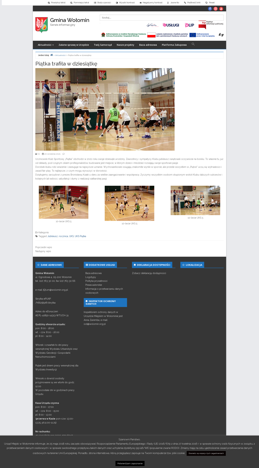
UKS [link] (71, 236)
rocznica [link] (63, 236)
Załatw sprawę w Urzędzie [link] (74, 44)
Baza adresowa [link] (148, 44)
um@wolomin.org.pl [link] (57, 290)
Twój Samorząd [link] (103, 44)
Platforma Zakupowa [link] (174, 44)
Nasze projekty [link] (125, 44)
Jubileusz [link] (52, 236)
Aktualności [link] (46, 44)
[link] (55, 2)
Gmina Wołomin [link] (69, 20)
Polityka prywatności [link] (96, 281)
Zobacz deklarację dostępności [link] (149, 273)
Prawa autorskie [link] (93, 285)
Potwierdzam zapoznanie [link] (130, 463)
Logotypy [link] (90, 277)
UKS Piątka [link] (80, 236)
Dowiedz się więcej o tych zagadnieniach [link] (206, 453)
